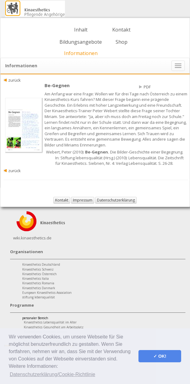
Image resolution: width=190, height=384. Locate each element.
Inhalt (81, 29)
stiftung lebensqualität (38, 297)
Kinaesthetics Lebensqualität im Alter (50, 322)
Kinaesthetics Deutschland (41, 264)
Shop (121, 42)
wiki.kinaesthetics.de (32, 238)
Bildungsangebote (80, 42)
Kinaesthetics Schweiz (38, 269)
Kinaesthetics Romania (38, 283)
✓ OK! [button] (159, 356)
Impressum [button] (82, 200)
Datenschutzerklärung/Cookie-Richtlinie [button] (52, 374)
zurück (14, 80)
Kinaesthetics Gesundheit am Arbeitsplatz (54, 327)
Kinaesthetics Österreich (39, 274)
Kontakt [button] (61, 200)
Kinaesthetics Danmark (38, 288)
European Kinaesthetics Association (47, 292)
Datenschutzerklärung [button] (116, 200)
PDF (147, 87)
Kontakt (121, 29)
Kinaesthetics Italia (35, 278)
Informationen (81, 53)
